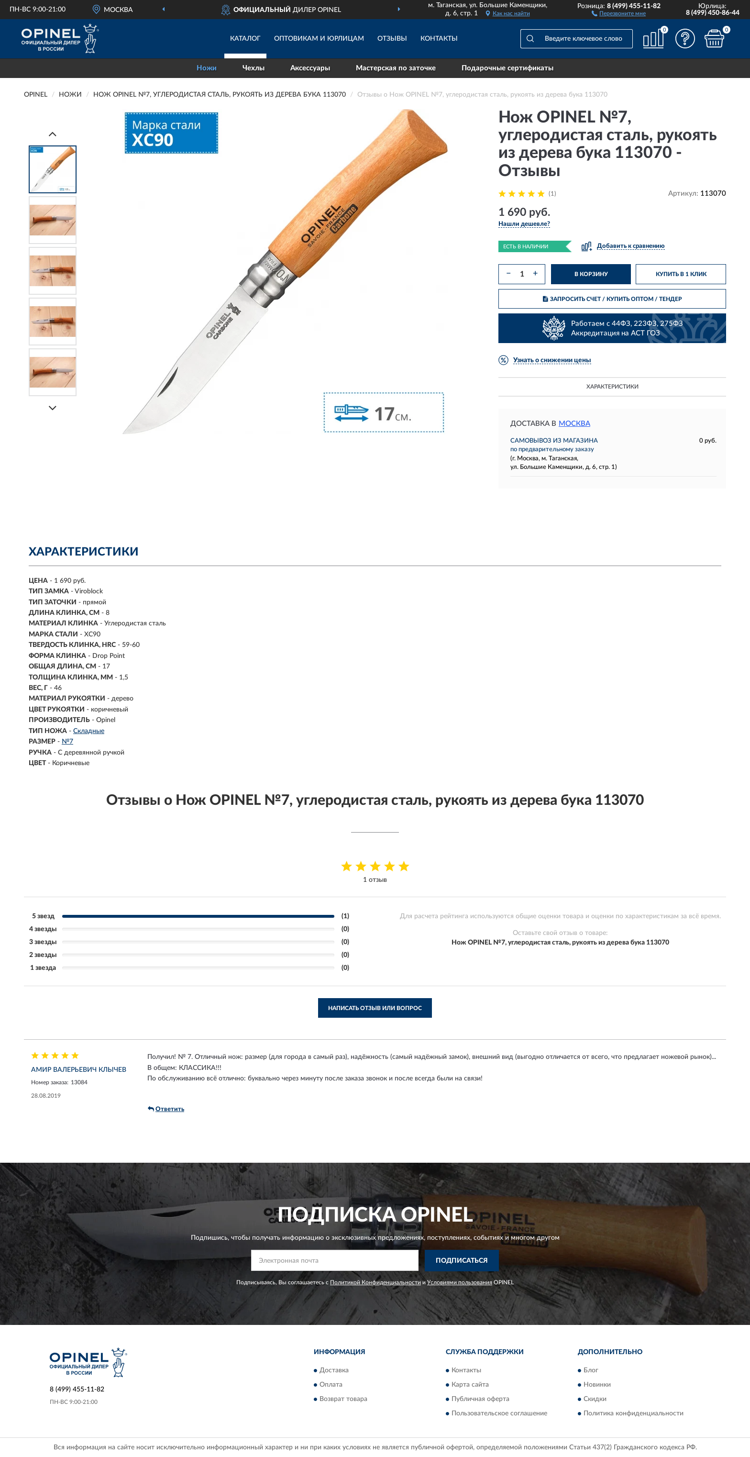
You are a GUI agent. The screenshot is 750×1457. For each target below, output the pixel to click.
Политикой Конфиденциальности (375, 1282)
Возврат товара (343, 1399)
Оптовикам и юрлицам (319, 38)
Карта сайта (470, 1385)
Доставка (334, 1371)
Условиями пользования (459, 1282)
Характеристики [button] (612, 386)
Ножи (207, 68)
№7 (67, 741)
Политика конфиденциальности (634, 1414)
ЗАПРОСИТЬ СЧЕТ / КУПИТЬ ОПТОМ (612, 299)
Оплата (331, 1385)
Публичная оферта (480, 1399)
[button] (619, 13)
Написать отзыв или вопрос (375, 1008)
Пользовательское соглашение (499, 1414)
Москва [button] (574, 423)
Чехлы (254, 68)
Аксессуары (310, 68)
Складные (88, 731)
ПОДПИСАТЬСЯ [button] (462, 1260)
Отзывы (392, 38)
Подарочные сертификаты (507, 68)
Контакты (439, 38)
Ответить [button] (166, 1109)
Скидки (595, 1399)
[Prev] (53, 133)
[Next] (53, 408)
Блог (591, 1371)
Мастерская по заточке (396, 68)
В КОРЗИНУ (591, 274)
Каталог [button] (245, 38)
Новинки (597, 1385)
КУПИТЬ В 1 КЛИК (681, 274)
